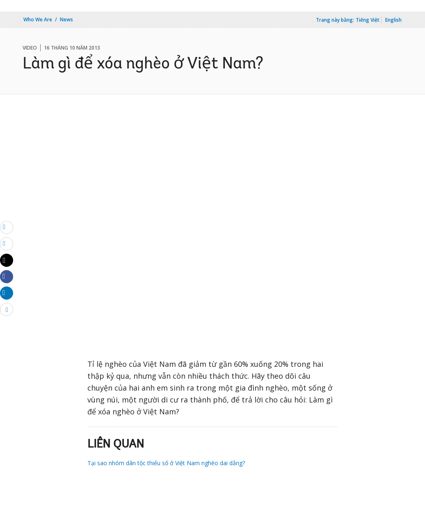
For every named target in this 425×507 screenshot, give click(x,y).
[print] (6, 243)
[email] (6, 227)
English (393, 19)
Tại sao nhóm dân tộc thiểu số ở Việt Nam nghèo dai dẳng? (166, 463)
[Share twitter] (6, 260)
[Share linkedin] (6, 292)
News (66, 19)
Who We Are (37, 19)
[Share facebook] (6, 276)
